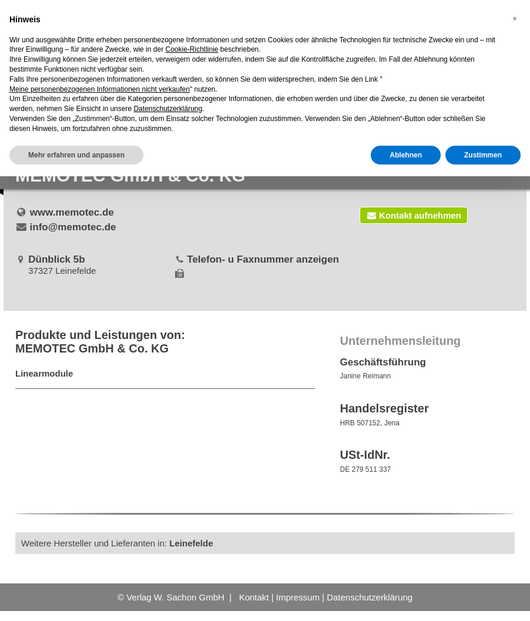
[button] (514, 18)
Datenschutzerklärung (369, 597)
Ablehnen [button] (406, 155)
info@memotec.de (73, 227)
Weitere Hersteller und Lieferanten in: (117, 543)
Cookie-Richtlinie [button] (191, 49)
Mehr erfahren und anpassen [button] (76, 155)
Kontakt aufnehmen (413, 215)
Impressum (298, 597)
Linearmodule (44, 373)
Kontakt (254, 597)
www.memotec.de (72, 212)
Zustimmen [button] (483, 155)
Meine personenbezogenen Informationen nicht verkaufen (99, 89)
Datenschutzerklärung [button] (167, 109)
